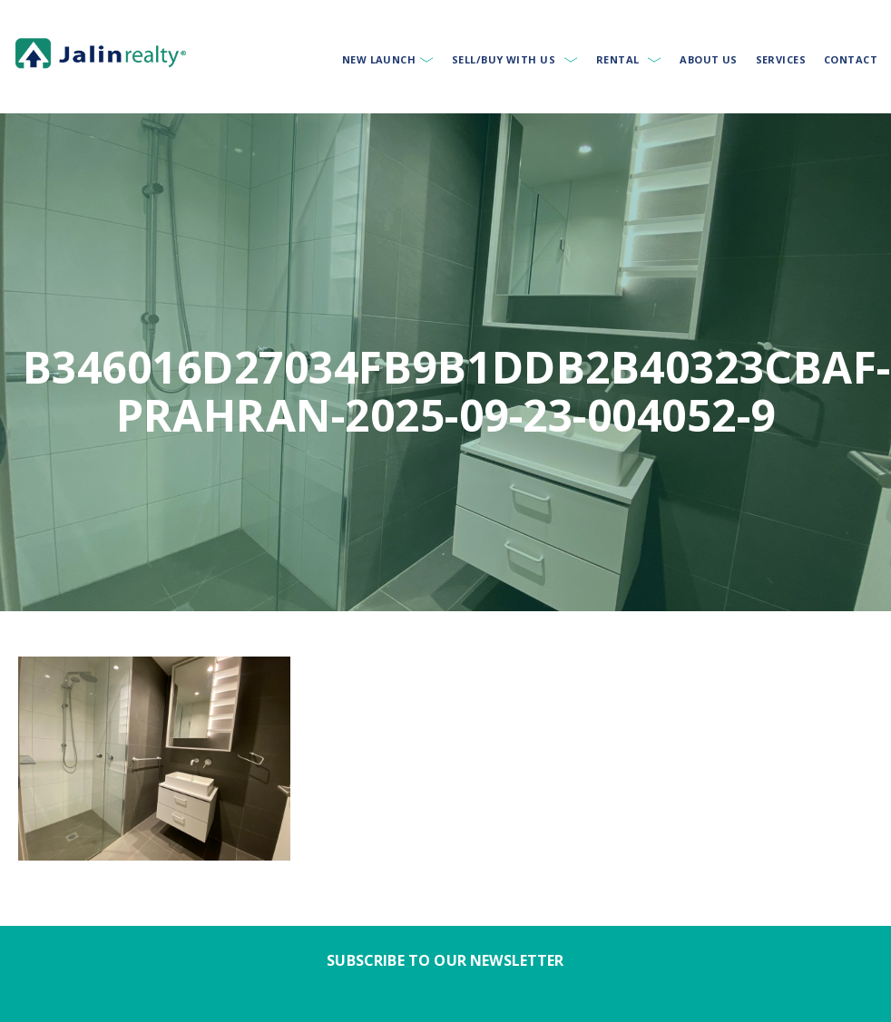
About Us (709, 59)
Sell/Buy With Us (503, 59)
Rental (618, 59)
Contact (850, 59)
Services (781, 59)
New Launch (379, 59)
